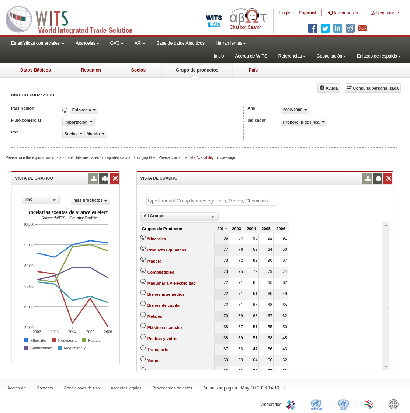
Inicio (218, 56)
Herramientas (231, 43)
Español (307, 12)
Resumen (91, 70)
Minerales (156, 239)
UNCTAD (317, 403)
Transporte (157, 349)
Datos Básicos (35, 70)
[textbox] (211, 201)
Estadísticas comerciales (38, 43)
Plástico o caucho (164, 327)
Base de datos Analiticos (180, 43)
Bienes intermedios (166, 294)
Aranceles (87, 43)
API (140, 43)
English (286, 12)
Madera (154, 261)
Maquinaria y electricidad (171, 283)
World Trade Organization (369, 403)
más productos (91, 200)
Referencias (292, 56)
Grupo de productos (197, 70)
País (253, 70)
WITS (73, 18)
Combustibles (160, 272)
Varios (153, 360)
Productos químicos (167, 250)
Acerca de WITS (251, 56)
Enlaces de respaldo (379, 56)
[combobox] (41, 200)
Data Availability (201, 158)
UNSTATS (343, 403)
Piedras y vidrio (162, 338)
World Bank (395, 403)
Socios (138, 70)
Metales (154, 316)
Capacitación (331, 56)
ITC (292, 403)
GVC (117, 43)
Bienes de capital (164, 305)
